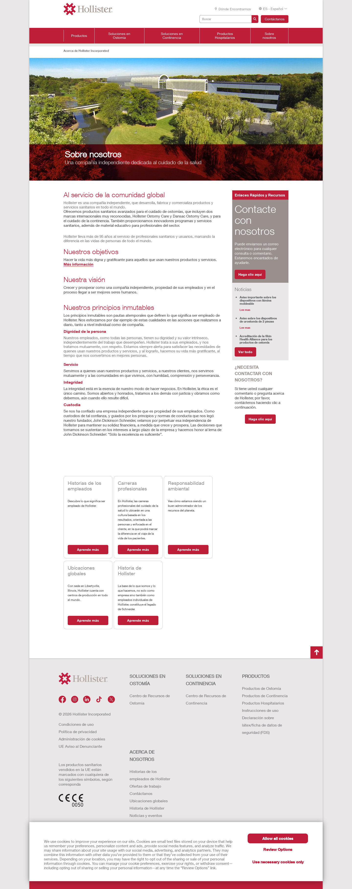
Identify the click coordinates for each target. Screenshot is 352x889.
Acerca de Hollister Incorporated (86, 51)
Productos (79, 36)
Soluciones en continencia (203, 679)
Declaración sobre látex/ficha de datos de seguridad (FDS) (262, 725)
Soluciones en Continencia (172, 36)
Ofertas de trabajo (145, 786)
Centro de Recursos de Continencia (206, 699)
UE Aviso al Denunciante (80, 746)
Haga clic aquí (250, 274)
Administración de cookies (82, 739)
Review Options (277, 849)
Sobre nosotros (269, 36)
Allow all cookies (277, 838)
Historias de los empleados (84, 485)
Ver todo (245, 352)
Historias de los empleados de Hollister (150, 775)
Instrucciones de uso (260, 710)
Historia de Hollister (129, 570)
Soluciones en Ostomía (119, 36)
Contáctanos (275, 19)
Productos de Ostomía (261, 688)
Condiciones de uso (76, 724)
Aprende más (88, 549)
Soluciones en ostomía (147, 679)
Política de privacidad (78, 731)
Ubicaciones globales (81, 570)
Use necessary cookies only (278, 861)
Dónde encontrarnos (232, 9)
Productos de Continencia (265, 695)
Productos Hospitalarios (225, 36)
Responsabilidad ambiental (186, 485)
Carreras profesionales (132, 485)
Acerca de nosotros (142, 755)
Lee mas (245, 309)
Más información (78, 264)
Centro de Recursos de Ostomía (150, 699)
